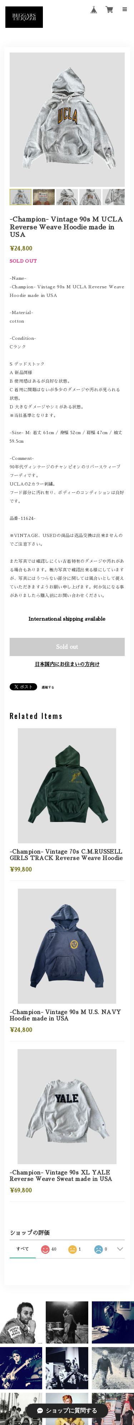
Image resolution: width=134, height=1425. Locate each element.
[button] (67, 1322)
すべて (22, 1249)
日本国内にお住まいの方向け (67, 664)
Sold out (67, 647)
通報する (47, 687)
